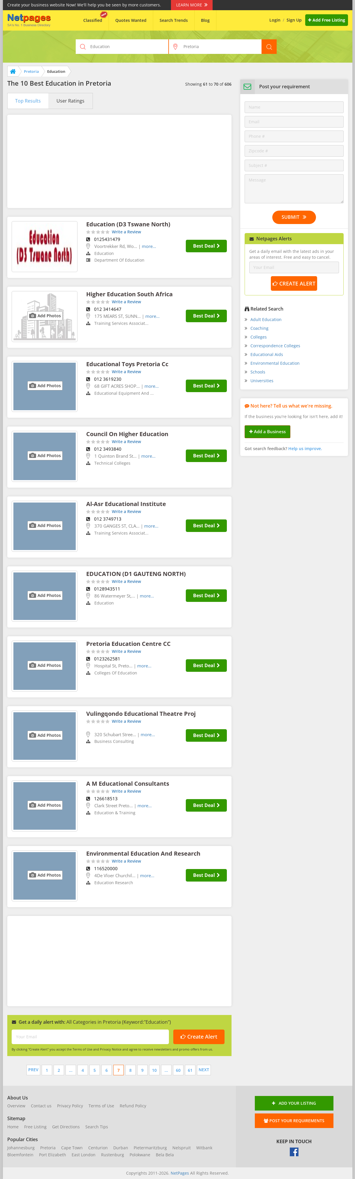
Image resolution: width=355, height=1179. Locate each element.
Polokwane (140, 1154)
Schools (257, 372)
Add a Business (267, 431)
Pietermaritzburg (150, 1147)
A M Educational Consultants (127, 783)
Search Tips (96, 1126)
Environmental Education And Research (143, 853)
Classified (92, 20)
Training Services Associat (119, 323)
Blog (205, 20)
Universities (261, 380)
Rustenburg (112, 1154)
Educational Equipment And (122, 393)
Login (274, 20)
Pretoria (31, 71)
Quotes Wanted (130, 20)
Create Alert (199, 1036)
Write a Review (126, 232)
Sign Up (294, 20)
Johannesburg (21, 1147)
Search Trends (174, 20)
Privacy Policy (70, 1105)
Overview (16, 1105)
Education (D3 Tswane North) (128, 224)
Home (13, 1126)
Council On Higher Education (127, 434)
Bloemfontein (20, 1154)
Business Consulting (114, 741)
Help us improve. (305, 448)
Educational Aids (266, 354)
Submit (294, 217)
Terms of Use (101, 1105)
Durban (120, 1147)
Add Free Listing (326, 20)
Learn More (191, 5)
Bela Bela (165, 1154)
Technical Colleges (112, 463)
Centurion (98, 1147)
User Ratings (70, 101)
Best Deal (206, 246)
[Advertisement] (119, 161)
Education (104, 253)
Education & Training (114, 812)
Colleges (258, 337)
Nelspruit (181, 1147)
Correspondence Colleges (275, 345)
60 (178, 1070)
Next (204, 1069)
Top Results (28, 101)
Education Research (113, 882)
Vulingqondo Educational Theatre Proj (141, 714)
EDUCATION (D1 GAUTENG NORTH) (136, 574)
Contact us (41, 1105)
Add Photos (49, 315)
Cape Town (72, 1147)
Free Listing (35, 1126)
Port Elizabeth (52, 1154)
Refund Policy (133, 1105)
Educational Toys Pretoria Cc (127, 364)
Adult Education (266, 319)
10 (154, 1070)
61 (190, 1070)
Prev (33, 1069)
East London (84, 1154)
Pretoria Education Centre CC (128, 644)
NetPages (180, 1173)
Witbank (204, 1147)
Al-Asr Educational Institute (126, 504)
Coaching (259, 328)
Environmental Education (275, 363)
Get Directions (66, 1126)
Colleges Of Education (115, 673)
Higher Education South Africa (129, 294)
